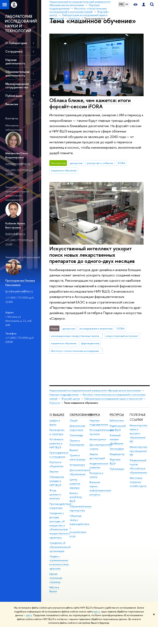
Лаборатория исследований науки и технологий (113, 398)
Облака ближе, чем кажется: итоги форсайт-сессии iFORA (90, 103)
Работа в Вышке (54, 589)
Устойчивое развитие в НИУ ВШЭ (56, 443)
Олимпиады (76, 435)
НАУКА (94, 415)
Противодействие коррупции (60, 506)
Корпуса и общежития (56, 464)
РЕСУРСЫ (117, 415)
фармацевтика (90, 343)
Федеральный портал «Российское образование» (138, 466)
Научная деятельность (15, 61)
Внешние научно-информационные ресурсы (100, 488)
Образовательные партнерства (81, 508)
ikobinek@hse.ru (15, 234)
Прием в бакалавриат (77, 442)
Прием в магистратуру (77, 457)
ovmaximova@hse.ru (17, 163)
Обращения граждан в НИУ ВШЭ (56, 481)
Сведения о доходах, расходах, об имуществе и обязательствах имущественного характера (59, 525)
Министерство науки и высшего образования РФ (139, 433)
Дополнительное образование (80, 472)
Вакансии (11, 104)
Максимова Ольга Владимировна (16, 155)
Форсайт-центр (70, 398)
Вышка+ (74, 450)
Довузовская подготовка (77, 428)
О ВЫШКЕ (56, 415)
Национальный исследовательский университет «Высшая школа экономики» (95, 390)
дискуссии (76, 163)
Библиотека (117, 420)
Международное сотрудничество (17, 85)
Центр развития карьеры (75, 483)
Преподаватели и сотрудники (58, 454)
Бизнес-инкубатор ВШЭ (76, 497)
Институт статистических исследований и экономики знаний (77, 351)
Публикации (13, 96)
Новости (54, 403)
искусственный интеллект (122, 336)
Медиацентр (117, 454)
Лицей (74, 420)
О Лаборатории (16, 43)
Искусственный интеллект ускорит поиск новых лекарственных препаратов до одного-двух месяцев (92, 254)
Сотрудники (13, 51)
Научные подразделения (64, 394)
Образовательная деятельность (17, 73)
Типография (117, 448)
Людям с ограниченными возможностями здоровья (59, 562)
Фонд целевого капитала (55, 494)
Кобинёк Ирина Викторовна (15, 225)
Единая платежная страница (55, 578)
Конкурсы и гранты (96, 475)
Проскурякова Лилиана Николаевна (20, 283)
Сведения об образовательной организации (60, 547)
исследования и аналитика (96, 328)
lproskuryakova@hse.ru (19, 291)
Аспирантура (77, 464)
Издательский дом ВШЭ (118, 428)
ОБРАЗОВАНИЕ (81, 415)
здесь (97, 611)
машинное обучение (64, 170)
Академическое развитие (98, 465)
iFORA (121, 163)
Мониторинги (97, 439)
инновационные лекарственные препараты (77, 336)
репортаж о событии (100, 163)
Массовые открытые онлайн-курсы (138, 482)
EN (126, 4)
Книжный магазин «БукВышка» (116, 439)
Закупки (53, 471)
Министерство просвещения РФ (139, 451)
